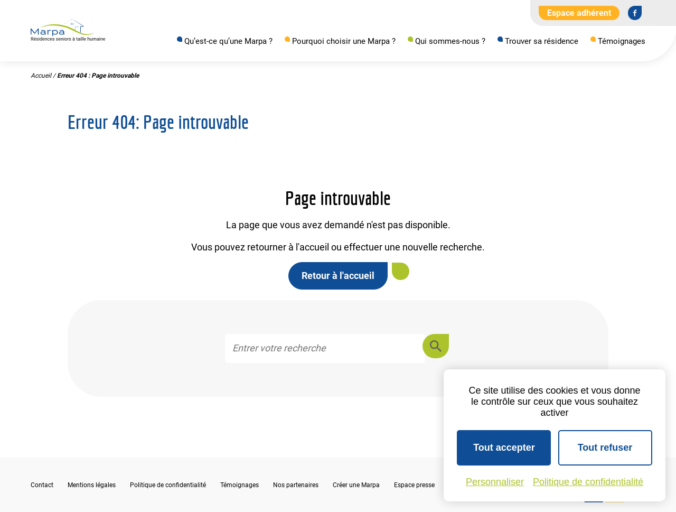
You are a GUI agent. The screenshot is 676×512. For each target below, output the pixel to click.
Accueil (41, 75)
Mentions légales (92, 485)
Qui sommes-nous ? (450, 41)
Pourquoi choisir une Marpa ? (344, 41)
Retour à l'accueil (338, 275)
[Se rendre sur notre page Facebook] (635, 13)
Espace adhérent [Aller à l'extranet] (579, 13)
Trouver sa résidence (541, 41)
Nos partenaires (295, 485)
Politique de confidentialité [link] (588, 482)
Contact (42, 485)
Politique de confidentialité (168, 485)
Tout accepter (504, 447)
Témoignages (621, 41)
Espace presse (414, 485)
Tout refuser (605, 447)
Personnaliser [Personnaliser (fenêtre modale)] (495, 482)
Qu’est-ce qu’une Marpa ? (228, 41)
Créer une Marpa (356, 485)
